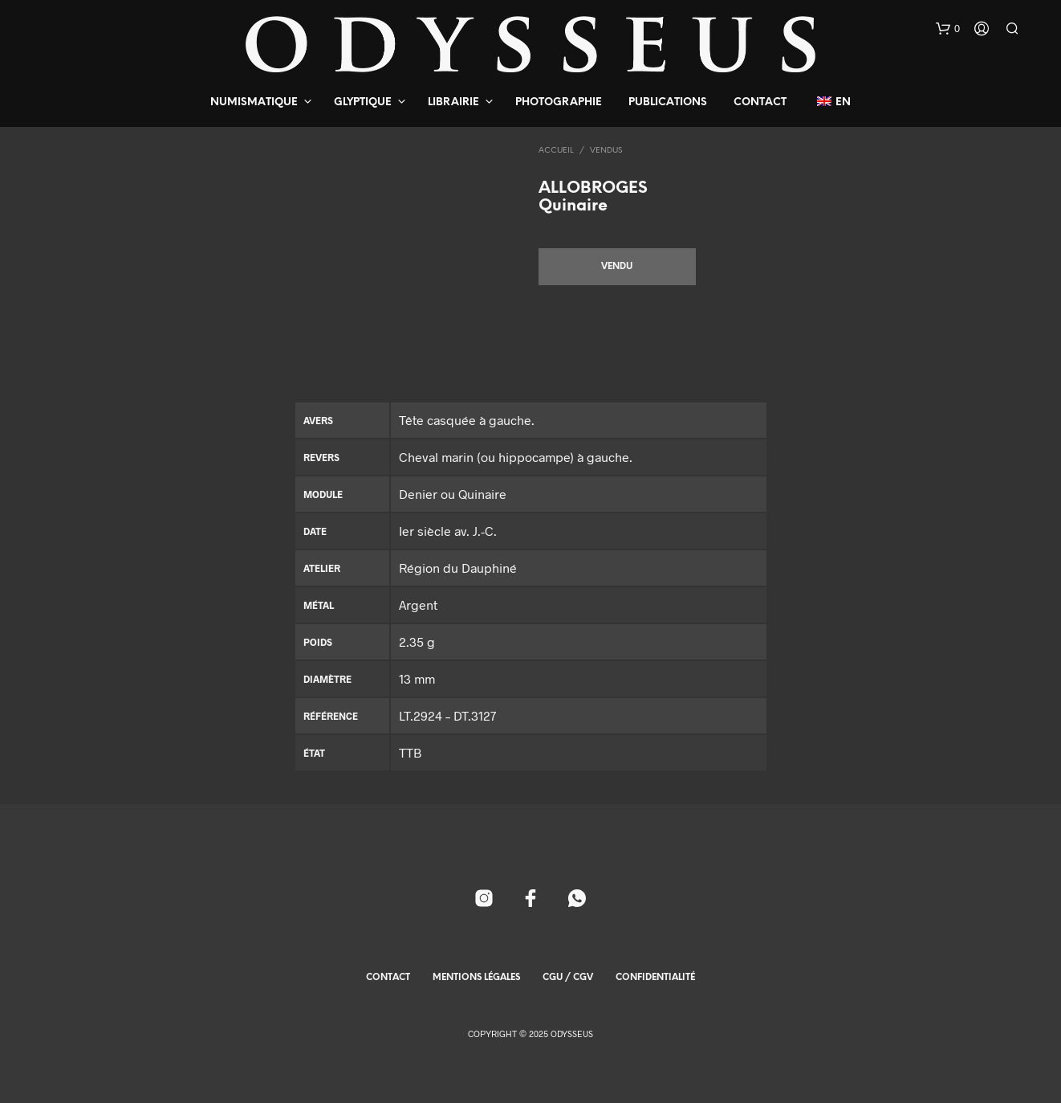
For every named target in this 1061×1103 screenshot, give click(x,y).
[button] (948, 29)
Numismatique (254, 102)
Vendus (606, 150)
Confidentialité (655, 977)
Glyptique (363, 102)
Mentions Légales (476, 977)
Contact (760, 102)
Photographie (558, 102)
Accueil (556, 150)
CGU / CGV (568, 977)
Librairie (453, 102)
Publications (667, 102)
